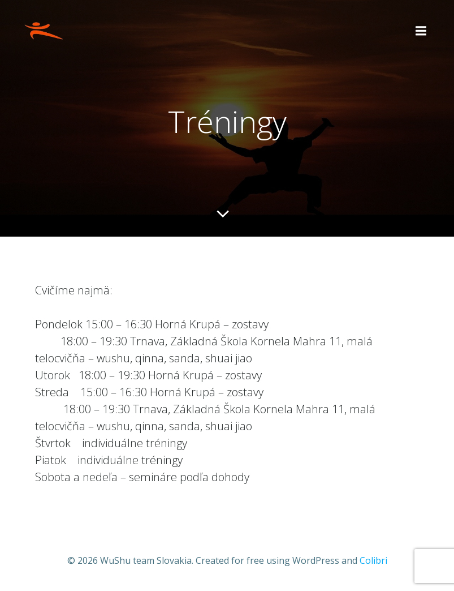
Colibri (373, 560)
